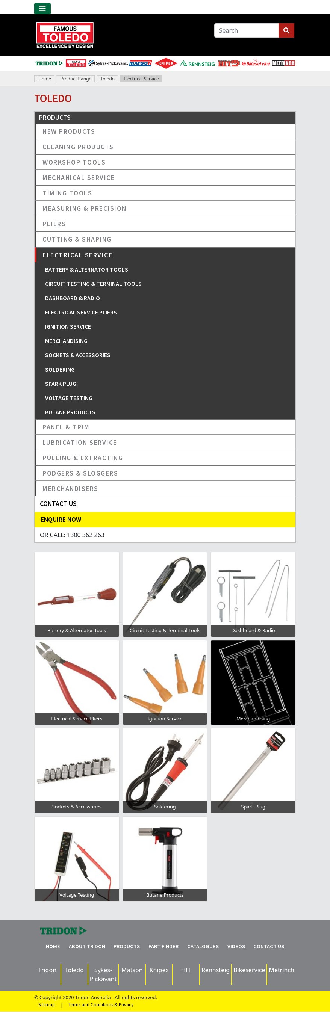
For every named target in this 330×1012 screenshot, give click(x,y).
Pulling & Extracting (82, 457)
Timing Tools (67, 193)
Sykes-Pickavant (103, 974)
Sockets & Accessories (78, 355)
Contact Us (268, 946)
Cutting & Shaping (77, 239)
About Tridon (87, 946)
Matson (132, 970)
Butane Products (70, 412)
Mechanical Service (78, 177)
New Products (68, 131)
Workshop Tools (74, 162)
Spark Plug (60, 383)
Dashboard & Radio (72, 298)
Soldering (60, 369)
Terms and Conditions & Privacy (100, 1005)
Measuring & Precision (84, 208)
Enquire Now (61, 519)
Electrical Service (141, 79)
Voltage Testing (68, 398)
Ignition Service (68, 326)
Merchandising (66, 340)
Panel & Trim (65, 427)
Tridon (47, 970)
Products (127, 946)
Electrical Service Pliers (81, 312)
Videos (236, 946)
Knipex (159, 970)
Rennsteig (215, 970)
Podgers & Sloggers (80, 473)
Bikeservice (249, 970)
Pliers (54, 223)
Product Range (75, 79)
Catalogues (203, 946)
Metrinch (281, 970)
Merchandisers (70, 488)
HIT (186, 970)
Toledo (108, 79)
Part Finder (163, 946)
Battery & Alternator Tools (86, 269)
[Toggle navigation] (42, 8)
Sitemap (46, 1005)
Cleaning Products (78, 146)
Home (44, 79)
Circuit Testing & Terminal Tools (93, 283)
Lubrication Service (79, 442)
